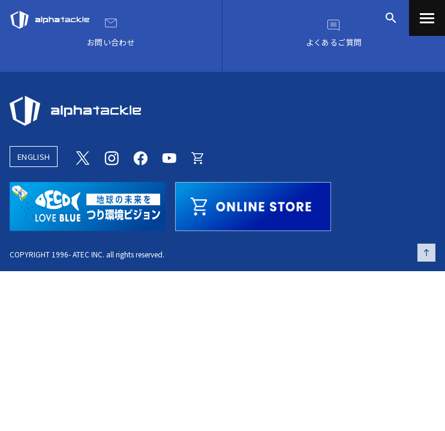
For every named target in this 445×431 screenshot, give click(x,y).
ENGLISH (33, 156)
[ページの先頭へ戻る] (426, 253)
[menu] (427, 18)
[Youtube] (169, 156)
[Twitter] (83, 156)
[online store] (253, 205)
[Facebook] (140, 156)
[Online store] (198, 156)
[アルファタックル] (50, 17)
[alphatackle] (222, 111)
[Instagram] (111, 156)
